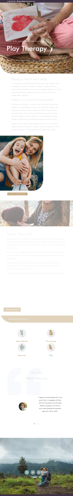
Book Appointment (18, 319)
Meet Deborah (22, 341)
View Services (55, 319)
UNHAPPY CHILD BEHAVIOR (46, 61)
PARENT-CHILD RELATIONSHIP (19, 69)
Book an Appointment (17, 194)
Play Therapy (51, 341)
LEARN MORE (12, 309)
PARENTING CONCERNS (19, 60)
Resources (22, 355)
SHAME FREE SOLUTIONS (47, 69)
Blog (51, 355)
